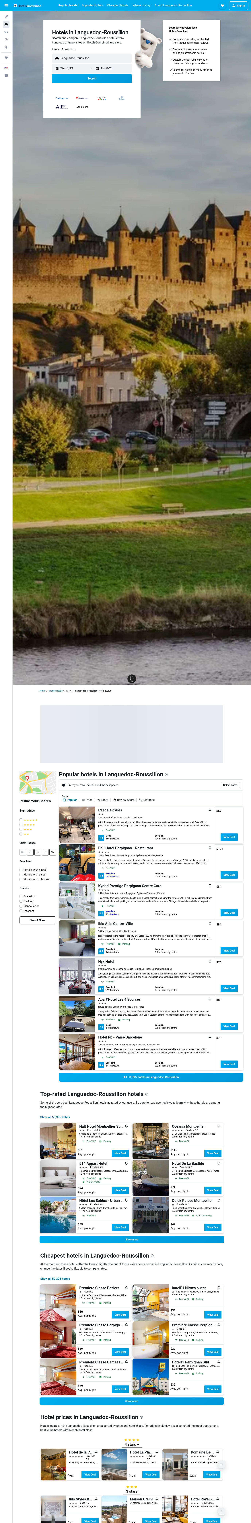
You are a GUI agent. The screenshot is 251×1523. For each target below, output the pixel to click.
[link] (38, 920)
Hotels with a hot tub (37, 879)
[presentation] (166, 774)
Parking (28, 901)
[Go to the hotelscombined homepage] (27, 5)
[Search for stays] (6, 24)
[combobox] (64, 49)
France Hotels (56, 691)
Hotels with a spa (35, 874)
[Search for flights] (6, 16)
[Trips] (6, 57)
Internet (29, 911)
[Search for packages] (6, 39)
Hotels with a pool (35, 869)
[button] (6, 6)
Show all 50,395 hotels (55, 1117)
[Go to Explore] (6, 47)
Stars (102, 800)
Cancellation (32, 906)
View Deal (229, 837)
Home (42, 691)
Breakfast (30, 896)
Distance (147, 800)
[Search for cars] (6, 32)
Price (86, 800)
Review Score (123, 800)
